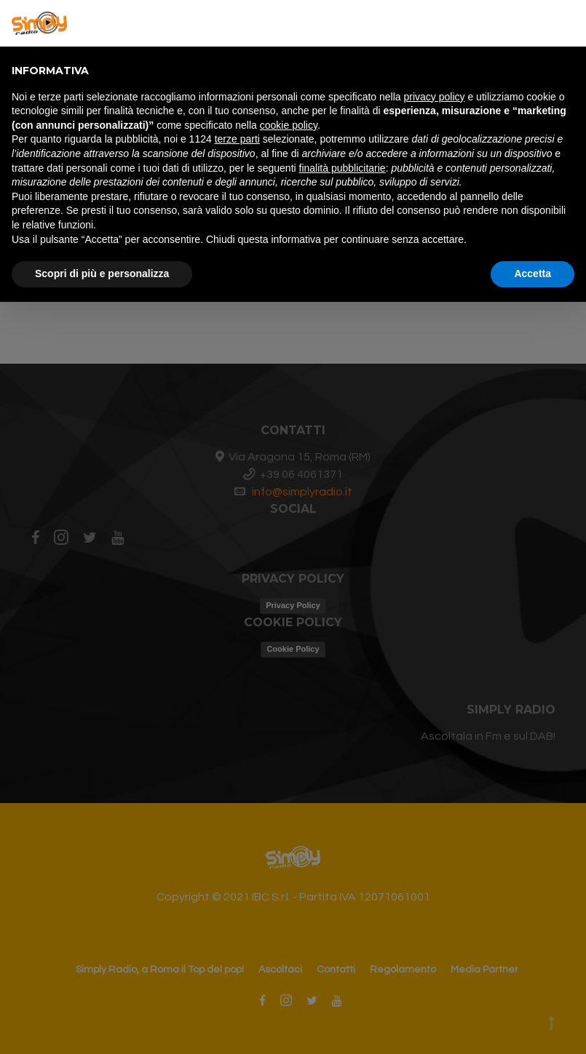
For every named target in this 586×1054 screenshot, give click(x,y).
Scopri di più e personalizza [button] (102, 273)
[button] (567, 23)
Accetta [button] (532, 273)
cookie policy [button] (288, 125)
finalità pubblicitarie (342, 168)
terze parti (237, 139)
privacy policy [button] (434, 97)
